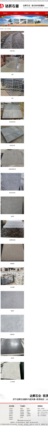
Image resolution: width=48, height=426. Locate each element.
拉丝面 (12, 216)
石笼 (12, 74)
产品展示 (26, 13)
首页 (5, 28)
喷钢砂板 (12, 263)
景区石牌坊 (22, 0)
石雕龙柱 (28, 410)
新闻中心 (11, 415)
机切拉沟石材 (12, 121)
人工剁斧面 (12, 381)
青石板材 (22, 412)
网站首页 (5, 13)
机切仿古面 (12, 145)
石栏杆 (28, 408)
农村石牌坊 (18, 0)
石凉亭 (21, 417)
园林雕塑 (22, 415)
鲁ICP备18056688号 (34, 422)
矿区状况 (11, 413)
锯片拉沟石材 (12, 192)
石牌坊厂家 (32, 0)
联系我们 (11, 419)
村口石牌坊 (27, 0)
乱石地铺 (12, 287)
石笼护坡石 (12, 50)
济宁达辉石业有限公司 (20, 422)
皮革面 (12, 358)
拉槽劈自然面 (12, 240)
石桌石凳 (28, 415)
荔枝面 (12, 310)
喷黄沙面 (12, 334)
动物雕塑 (22, 413)
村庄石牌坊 (20, 424)
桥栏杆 (35, 0)
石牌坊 (21, 408)
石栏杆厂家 (44, 0)
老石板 (28, 412)
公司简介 (16, 13)
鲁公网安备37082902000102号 (25, 420)
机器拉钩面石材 (12, 169)
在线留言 (11, 417)
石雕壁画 (22, 410)
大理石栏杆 (39, 0)
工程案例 (37, 13)
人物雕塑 (28, 413)
